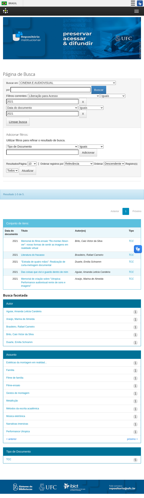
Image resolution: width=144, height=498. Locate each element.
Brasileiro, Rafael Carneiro (20, 326)
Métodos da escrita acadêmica (22, 408)
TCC (131, 241)
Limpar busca (18, 121)
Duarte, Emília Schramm (19, 342)
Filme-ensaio (13, 385)
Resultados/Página (16, 163)
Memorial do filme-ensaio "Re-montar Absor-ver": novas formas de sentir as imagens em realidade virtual (45, 244)
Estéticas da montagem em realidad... (26, 362)
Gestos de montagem (17, 393)
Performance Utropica (18, 431)
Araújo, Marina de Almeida (20, 319)
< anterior (11, 439)
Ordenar (98, 163)
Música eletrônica (15, 416)
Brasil (8, 3)
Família (10, 370)
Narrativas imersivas (17, 423)
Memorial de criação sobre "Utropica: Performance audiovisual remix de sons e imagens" (43, 282)
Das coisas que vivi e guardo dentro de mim (44, 272)
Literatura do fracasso (33, 255)
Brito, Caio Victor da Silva (20, 334)
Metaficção (12, 400)
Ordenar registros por (51, 163)
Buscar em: (12, 83)
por (8, 89)
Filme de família (14, 377)
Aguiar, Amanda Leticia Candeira (23, 311)
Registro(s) (131, 163)
